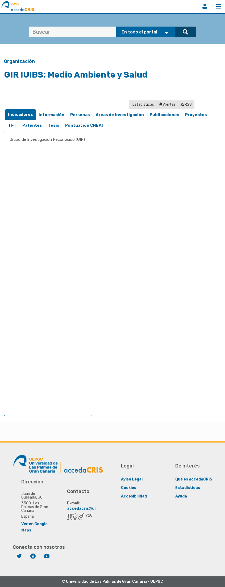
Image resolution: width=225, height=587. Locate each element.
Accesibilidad (134, 496)
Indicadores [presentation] (20, 114)
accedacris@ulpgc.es (87, 508)
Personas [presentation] (80, 114)
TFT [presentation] (12, 125)
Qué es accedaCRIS (193, 479)
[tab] (20, 114)
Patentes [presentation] (32, 125)
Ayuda (181, 496)
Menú (218, 6)
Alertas (167, 104)
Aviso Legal (132, 479)
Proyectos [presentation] (196, 114)
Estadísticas (143, 104)
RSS (186, 104)
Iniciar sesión (205, 6)
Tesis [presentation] (53, 125)
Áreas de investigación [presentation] (120, 114)
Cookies (128, 487)
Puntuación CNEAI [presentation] (84, 125)
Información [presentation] (51, 114)
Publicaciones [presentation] (164, 114)
